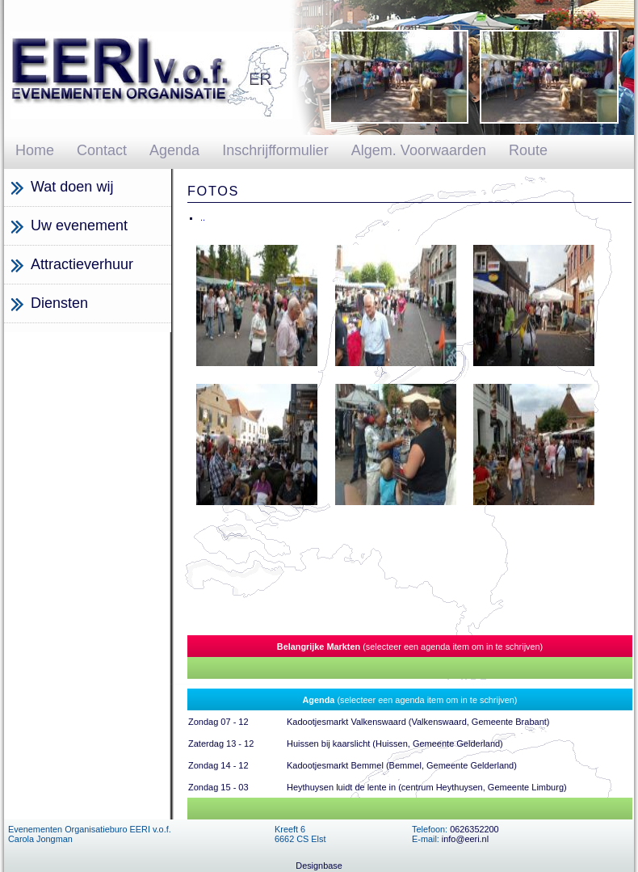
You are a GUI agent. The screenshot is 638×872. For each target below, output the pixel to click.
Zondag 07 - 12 (218, 722)
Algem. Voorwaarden (418, 150)
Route (528, 150)
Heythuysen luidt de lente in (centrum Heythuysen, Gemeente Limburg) (427, 787)
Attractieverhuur (82, 264)
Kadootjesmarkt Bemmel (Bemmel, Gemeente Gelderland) (402, 765)
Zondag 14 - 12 (218, 765)
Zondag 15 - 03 (218, 787)
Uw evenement (79, 225)
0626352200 (474, 829)
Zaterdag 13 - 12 (221, 743)
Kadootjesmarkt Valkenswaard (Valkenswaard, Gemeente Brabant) (418, 722)
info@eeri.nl (465, 839)
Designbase (319, 865)
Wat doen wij (72, 187)
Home (34, 150)
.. (202, 217)
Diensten (59, 303)
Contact (102, 150)
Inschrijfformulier (275, 150)
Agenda (174, 150)
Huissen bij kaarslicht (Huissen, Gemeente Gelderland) (395, 743)
